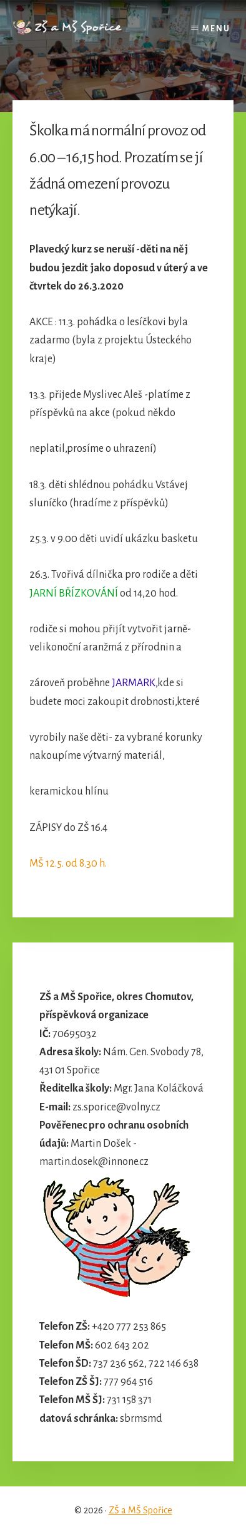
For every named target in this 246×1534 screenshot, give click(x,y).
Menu (216, 28)
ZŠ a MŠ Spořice (140, 1510)
